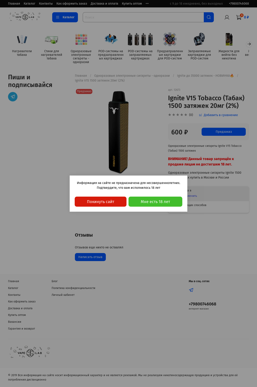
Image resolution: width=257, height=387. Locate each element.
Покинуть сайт (100, 201)
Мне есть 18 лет (155, 201)
